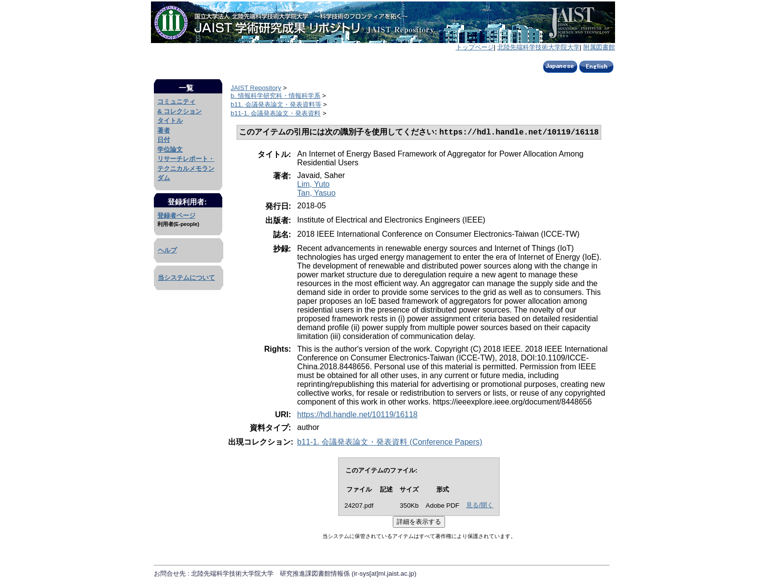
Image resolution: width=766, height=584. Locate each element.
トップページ (475, 47)
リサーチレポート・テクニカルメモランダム (185, 168)
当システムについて (186, 277)
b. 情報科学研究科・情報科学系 (275, 95)
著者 (163, 130)
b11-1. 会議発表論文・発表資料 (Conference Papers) (389, 443)
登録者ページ (176, 215)
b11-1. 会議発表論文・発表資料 (276, 113)
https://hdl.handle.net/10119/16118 (357, 415)
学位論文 (170, 149)
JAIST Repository (256, 87)
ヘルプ (167, 250)
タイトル (170, 120)
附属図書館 (599, 47)
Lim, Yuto (313, 185)
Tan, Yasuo (316, 194)
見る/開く (479, 506)
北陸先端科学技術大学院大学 (538, 47)
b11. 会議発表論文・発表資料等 (276, 104)
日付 (163, 139)
